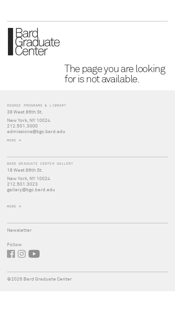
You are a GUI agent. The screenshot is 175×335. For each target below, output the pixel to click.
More (11, 140)
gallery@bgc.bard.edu (31, 190)
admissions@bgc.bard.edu (36, 131)
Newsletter (19, 230)
